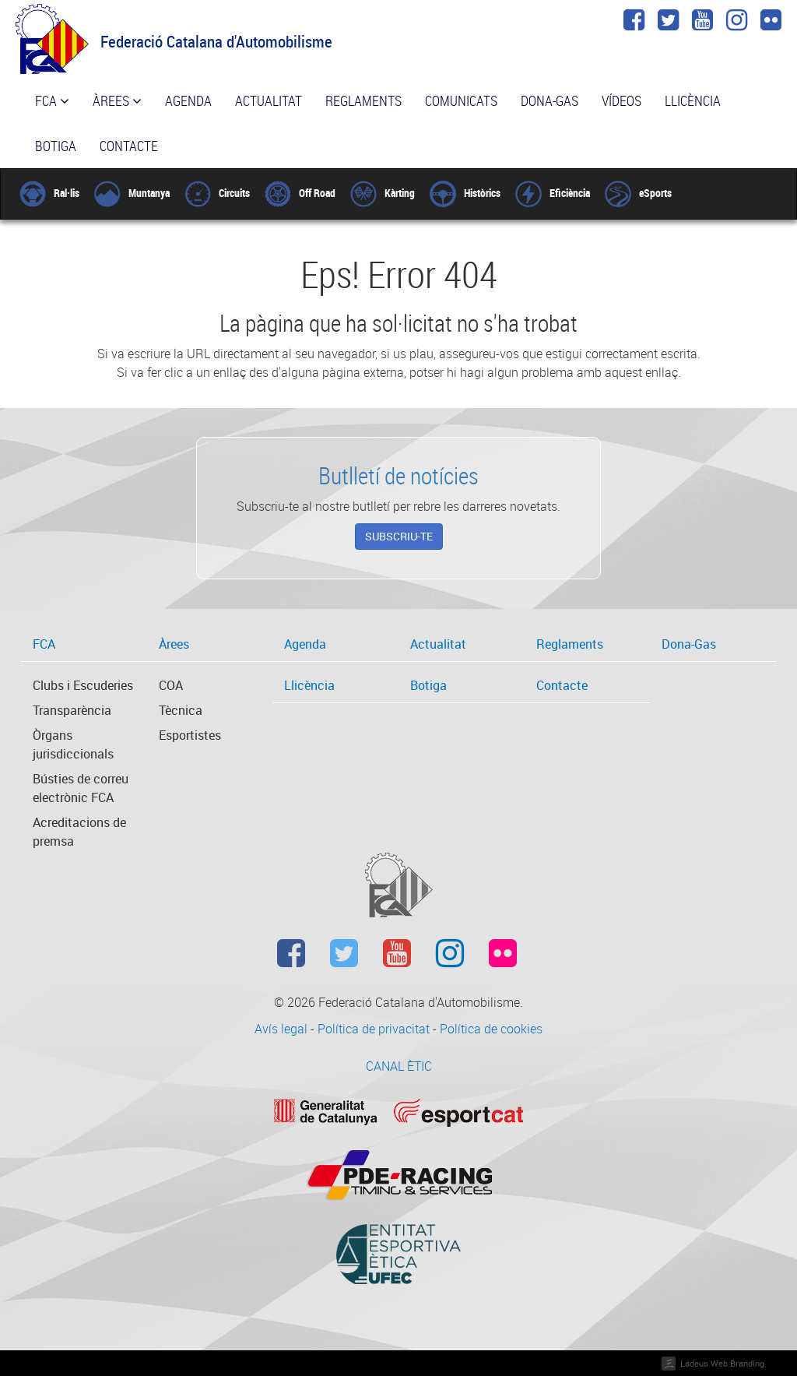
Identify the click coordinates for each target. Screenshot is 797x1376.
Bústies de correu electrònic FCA (80, 788)
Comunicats (461, 100)
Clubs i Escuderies (83, 685)
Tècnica (180, 710)
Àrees (117, 100)
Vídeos (621, 100)
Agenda (188, 100)
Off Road (300, 192)
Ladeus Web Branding (722, 1363)
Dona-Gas (549, 100)
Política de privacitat (375, 1028)
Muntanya (132, 192)
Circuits (217, 192)
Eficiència (552, 192)
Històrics (465, 192)
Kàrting (382, 192)
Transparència (72, 710)
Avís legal (283, 1028)
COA (171, 685)
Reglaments (363, 100)
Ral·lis (49, 192)
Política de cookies (491, 1028)
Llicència (693, 100)
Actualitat (268, 100)
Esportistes (190, 735)
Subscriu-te (399, 536)
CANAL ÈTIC (399, 1066)
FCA (52, 100)
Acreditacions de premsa (79, 832)
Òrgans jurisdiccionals (73, 744)
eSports (638, 192)
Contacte (129, 145)
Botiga (55, 145)
